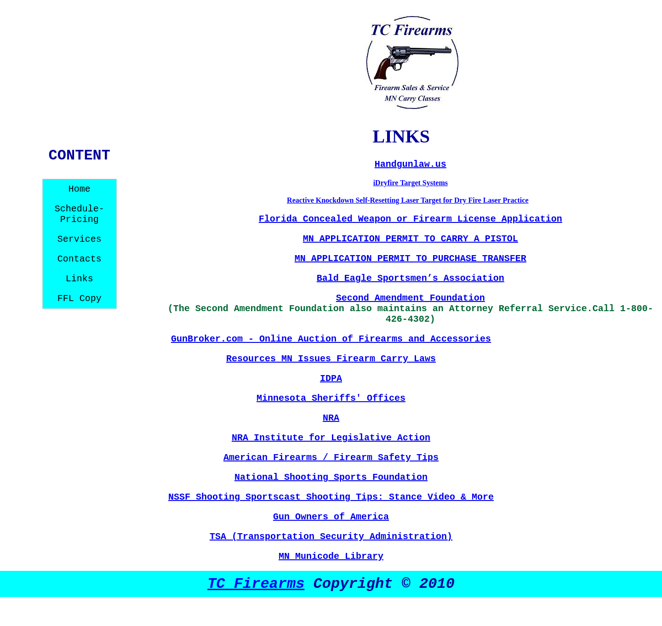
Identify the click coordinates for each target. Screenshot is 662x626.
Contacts (79, 259)
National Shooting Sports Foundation (331, 477)
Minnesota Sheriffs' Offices (331, 398)
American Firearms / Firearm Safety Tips (331, 457)
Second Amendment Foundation (410, 298)
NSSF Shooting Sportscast (237, 497)
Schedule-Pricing (79, 214)
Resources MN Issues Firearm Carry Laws (331, 358)
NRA (331, 418)
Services (79, 239)
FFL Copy (79, 298)
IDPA (331, 378)
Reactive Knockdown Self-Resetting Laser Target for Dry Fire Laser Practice (407, 200)
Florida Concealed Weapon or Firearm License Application (410, 219)
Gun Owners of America (331, 517)
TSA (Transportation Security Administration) (331, 536)
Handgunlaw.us (410, 164)
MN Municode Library (331, 556)
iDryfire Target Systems (410, 183)
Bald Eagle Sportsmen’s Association (410, 278)
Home (79, 189)
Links (79, 278)
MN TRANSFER (410, 258)
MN (410, 238)
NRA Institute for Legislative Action (331, 438)
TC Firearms (255, 583)
